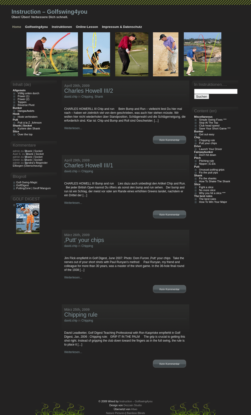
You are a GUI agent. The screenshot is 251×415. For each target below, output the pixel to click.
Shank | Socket (34, 151)
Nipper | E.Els (206, 163)
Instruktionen (62, 27)
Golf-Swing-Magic (27, 182)
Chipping (87, 96)
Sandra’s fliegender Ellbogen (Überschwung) (30, 164)
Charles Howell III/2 (88, 91)
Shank (99, 96)
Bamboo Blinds (136, 413)
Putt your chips (207, 143)
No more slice (206, 190)
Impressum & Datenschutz (122, 27)
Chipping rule (81, 314)
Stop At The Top (208, 122)
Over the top (24, 134)
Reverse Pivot (25, 105)
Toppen (21, 102)
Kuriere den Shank (28, 128)
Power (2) (22, 99)
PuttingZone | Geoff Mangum (33, 188)
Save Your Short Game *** (214, 128)
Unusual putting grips (211, 169)
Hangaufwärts (25, 110)
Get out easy (206, 134)
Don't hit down (207, 154)
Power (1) (22, 96)
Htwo (134, 409)
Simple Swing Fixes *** (212, 119)
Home (16, 27)
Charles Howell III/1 (88, 165)
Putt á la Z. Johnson (29, 122)
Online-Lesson (87, 27)
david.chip (70, 96)
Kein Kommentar (170, 139)
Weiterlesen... (73, 128)
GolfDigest (22, 185)
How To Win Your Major (212, 201)
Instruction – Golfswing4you (50, 12)
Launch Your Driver (210, 149)
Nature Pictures (115, 413)
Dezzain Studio (133, 405)
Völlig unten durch (27, 93)
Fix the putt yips (208, 172)
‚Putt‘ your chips (84, 240)
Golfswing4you (36, 27)
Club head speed (208, 125)
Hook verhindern (27, 116)
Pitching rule (206, 160)
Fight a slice (205, 187)
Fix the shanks (207, 178)
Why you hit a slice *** (212, 193)
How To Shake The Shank (214, 181)
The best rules (207, 198)
